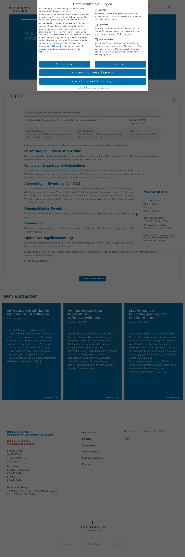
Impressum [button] (107, 87)
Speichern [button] (120, 63)
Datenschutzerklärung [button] (94, 87)
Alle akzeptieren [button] (65, 63)
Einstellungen (59, 48)
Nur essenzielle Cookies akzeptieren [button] (92, 72)
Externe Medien (105, 39)
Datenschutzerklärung (49, 45)
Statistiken (102, 24)
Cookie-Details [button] (79, 87)
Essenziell (102, 9)
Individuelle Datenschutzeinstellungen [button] (92, 80)
